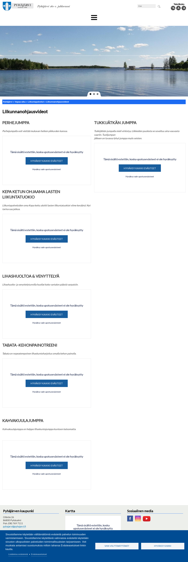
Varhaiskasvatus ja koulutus (51, 16)
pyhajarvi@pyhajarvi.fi (14, 521)
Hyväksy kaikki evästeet (46, 155)
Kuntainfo (161, 16)
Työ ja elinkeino (128, 16)
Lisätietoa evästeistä (18, 554)
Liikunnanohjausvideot (57, 96)
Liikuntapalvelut (36, 96)
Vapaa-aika (76, 16)
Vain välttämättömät (116, 546)
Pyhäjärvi (7, 96)
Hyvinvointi (94, 16)
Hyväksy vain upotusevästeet (46, 164)
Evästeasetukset (39, 554)
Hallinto (146, 16)
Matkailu (110, 16)
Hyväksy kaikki (162, 546)
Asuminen (26, 16)
